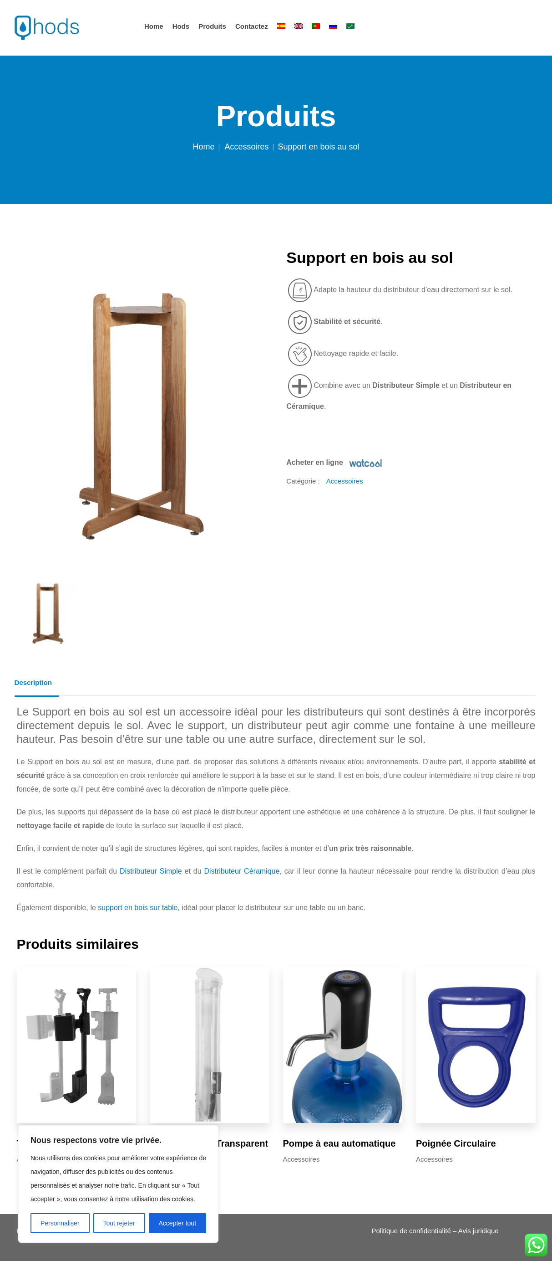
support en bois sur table (137, 907)
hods (181, 26)
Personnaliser (60, 1223)
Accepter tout (178, 1223)
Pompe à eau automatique (339, 1143)
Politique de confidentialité (411, 1231)
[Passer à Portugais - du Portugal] (315, 26)
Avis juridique (478, 1231)
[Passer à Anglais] (298, 26)
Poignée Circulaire (456, 1143)
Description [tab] (33, 682)
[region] (118, 1184)
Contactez (251, 26)
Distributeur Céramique (241, 871)
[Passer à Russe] (333, 26)
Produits (212, 26)
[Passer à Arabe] (350, 26)
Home (153, 26)
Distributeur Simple (151, 871)
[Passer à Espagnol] (281, 26)
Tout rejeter (119, 1223)
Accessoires (246, 146)
